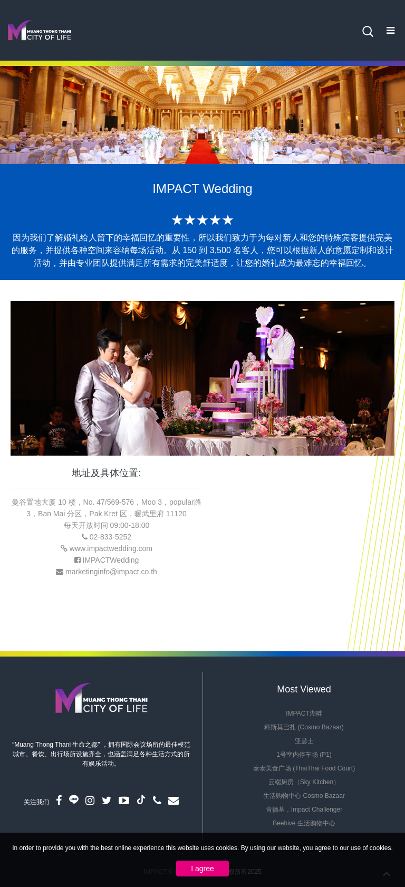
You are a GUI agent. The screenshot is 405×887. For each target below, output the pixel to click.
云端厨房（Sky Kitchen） (304, 782)
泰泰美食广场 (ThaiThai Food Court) (304, 768)
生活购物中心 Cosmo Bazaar (304, 795)
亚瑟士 (304, 741)
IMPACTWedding (111, 560)
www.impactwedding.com (111, 548)
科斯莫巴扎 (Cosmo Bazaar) (304, 727)
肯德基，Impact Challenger (304, 809)
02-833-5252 (110, 537)
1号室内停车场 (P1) (304, 754)
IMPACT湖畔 (304, 713)
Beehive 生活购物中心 (304, 823)
